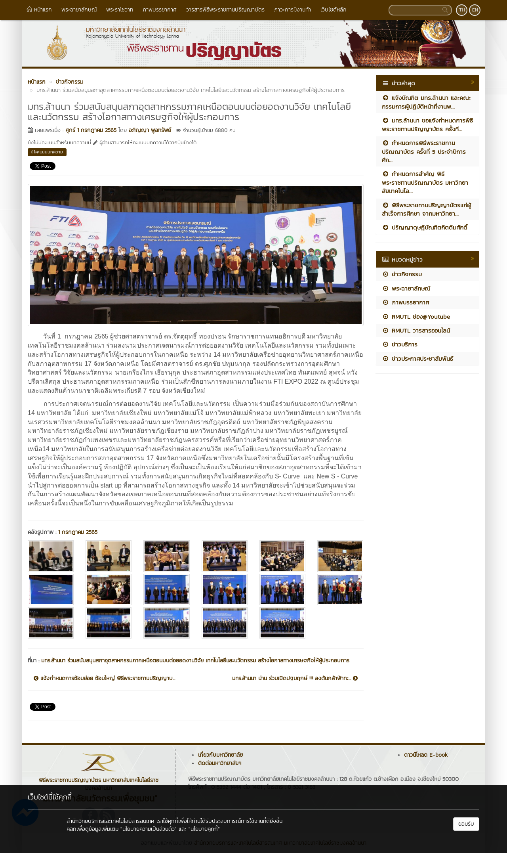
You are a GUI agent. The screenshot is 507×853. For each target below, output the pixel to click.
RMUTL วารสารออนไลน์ (416, 330)
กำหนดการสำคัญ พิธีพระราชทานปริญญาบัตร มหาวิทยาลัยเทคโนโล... (425, 182)
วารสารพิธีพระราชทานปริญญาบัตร (225, 10)
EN (475, 9)
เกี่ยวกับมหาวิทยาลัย (220, 755)
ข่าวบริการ (399, 344)
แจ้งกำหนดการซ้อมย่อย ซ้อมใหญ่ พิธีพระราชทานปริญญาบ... (104, 679)
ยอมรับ (466, 824)
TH (462, 9)
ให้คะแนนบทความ (47, 152)
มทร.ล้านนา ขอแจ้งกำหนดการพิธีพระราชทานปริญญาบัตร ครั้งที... (427, 124)
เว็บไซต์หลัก (333, 10)
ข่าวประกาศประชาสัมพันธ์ (417, 358)
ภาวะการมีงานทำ (292, 10)
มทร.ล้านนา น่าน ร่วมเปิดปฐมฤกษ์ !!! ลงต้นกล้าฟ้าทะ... (295, 679)
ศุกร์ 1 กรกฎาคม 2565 (90, 130)
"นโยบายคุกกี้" (204, 829)
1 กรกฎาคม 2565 (77, 532)
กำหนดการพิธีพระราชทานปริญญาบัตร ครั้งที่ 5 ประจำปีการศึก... (424, 151)
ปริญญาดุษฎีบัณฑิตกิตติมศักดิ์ (424, 227)
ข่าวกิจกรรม (402, 274)
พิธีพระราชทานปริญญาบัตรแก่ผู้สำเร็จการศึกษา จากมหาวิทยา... (426, 209)
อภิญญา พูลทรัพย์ (150, 130)
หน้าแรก (39, 10)
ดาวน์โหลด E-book (426, 755)
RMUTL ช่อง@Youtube (416, 316)
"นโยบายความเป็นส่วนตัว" (148, 829)
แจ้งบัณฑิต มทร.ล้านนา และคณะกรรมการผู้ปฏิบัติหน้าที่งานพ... (426, 102)
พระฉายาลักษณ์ (79, 10)
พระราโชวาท (119, 10)
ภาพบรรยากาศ (160, 10)
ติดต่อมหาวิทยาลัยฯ (219, 763)
